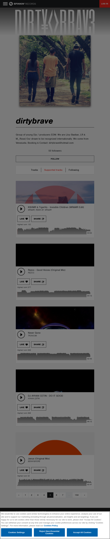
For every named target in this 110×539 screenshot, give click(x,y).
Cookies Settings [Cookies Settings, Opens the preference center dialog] (16, 532)
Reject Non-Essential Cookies (49, 532)
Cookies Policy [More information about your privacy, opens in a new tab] (51, 525)
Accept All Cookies (82, 532)
